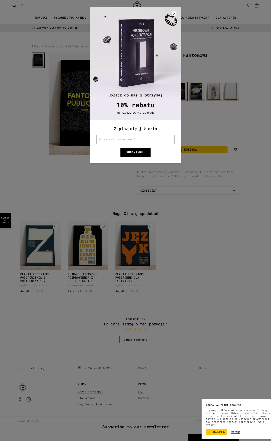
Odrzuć (253, 431)
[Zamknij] (174, 13)
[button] (135, 220)
